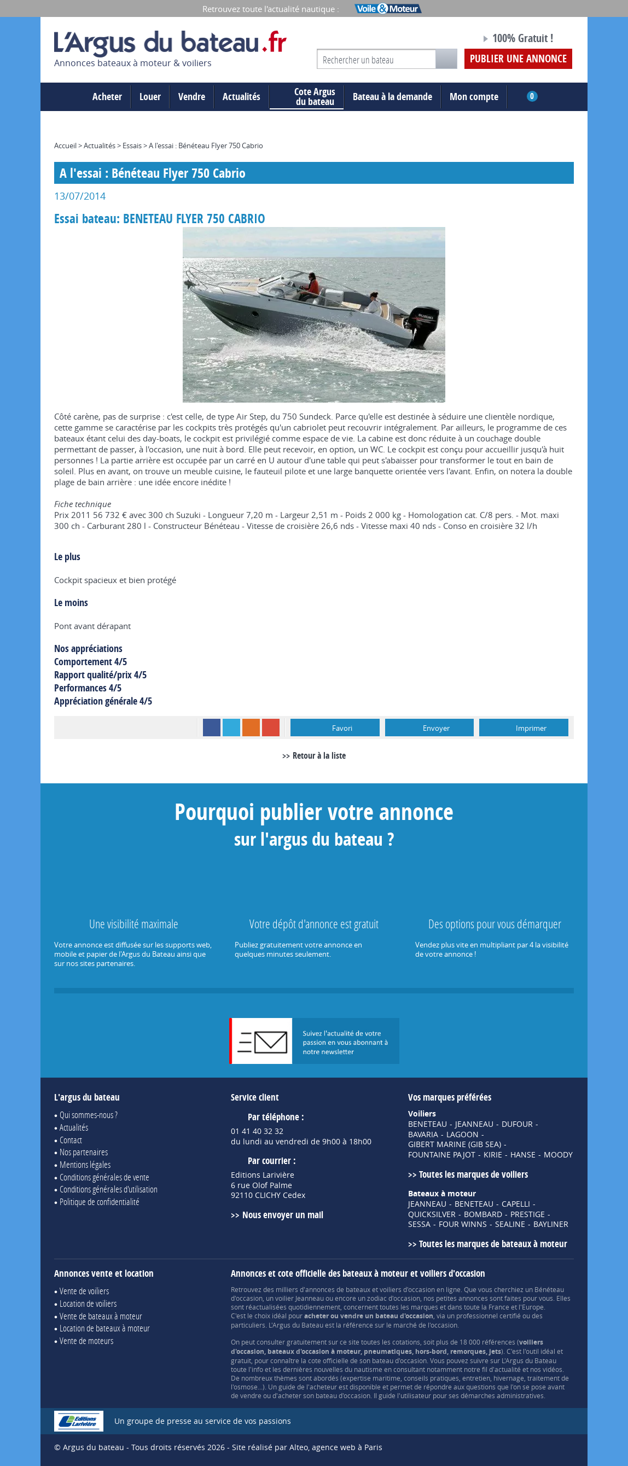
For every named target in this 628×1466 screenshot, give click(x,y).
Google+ (271, 727)
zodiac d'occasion (393, 1298)
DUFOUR (517, 1124)
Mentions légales (85, 1164)
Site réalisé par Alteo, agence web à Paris (307, 1447)
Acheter (107, 96)
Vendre (191, 96)
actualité (508, 1369)
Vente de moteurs (86, 1340)
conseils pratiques (431, 1378)
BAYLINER (550, 1224)
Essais (132, 145)
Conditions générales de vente (104, 1177)
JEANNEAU (474, 1124)
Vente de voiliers (84, 1290)
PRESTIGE (527, 1214)
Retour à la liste (319, 755)
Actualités (241, 96)
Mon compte (474, 96)
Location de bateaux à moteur (105, 1328)
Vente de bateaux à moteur (101, 1316)
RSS (251, 727)
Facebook (211, 727)
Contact (71, 1139)
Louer (150, 96)
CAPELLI (516, 1204)
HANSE (523, 1155)
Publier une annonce (518, 58)
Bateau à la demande (392, 96)
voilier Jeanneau (299, 1298)
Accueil (65, 145)
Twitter (231, 727)
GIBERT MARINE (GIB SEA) (454, 1144)
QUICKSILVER (432, 1214)
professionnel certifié (488, 1315)
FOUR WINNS (463, 1224)
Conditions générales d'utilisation (109, 1189)
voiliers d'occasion (407, 1289)
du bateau (306, 96)
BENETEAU (427, 1124)
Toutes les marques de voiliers (473, 1174)
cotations (406, 1341)
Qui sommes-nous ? (89, 1114)
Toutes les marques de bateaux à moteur (493, 1243)
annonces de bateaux (337, 1289)
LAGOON (462, 1134)
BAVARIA (423, 1134)
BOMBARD (483, 1214)
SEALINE (510, 1224)
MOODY (558, 1155)
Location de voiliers (88, 1303)
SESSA (419, 1224)
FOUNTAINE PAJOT (441, 1155)
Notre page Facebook (451, 39)
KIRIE (493, 1155)
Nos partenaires (84, 1151)
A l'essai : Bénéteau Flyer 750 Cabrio (206, 145)
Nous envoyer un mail (282, 1214)
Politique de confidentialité (99, 1201)
